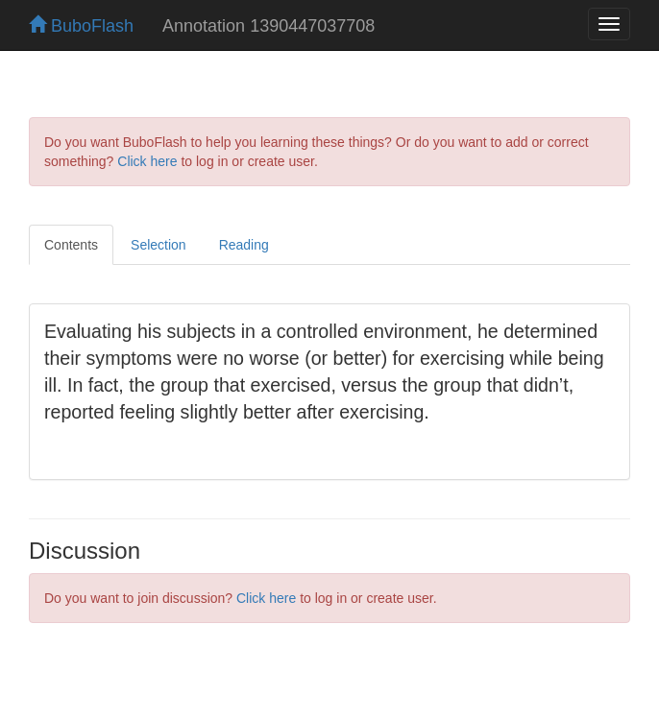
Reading (244, 244)
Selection (158, 244)
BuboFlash (81, 26)
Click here (147, 161)
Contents (71, 244)
